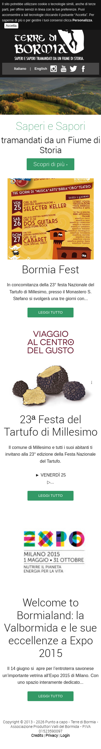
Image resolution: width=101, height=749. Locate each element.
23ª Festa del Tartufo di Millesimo (50, 426)
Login (65, 735)
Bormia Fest (50, 269)
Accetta (11, 26)
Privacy (52, 735)
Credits (37, 735)
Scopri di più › (50, 164)
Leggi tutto (50, 312)
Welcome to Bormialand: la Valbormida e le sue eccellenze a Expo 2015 (50, 628)
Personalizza (82, 20)
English (40, 69)
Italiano (20, 69)
